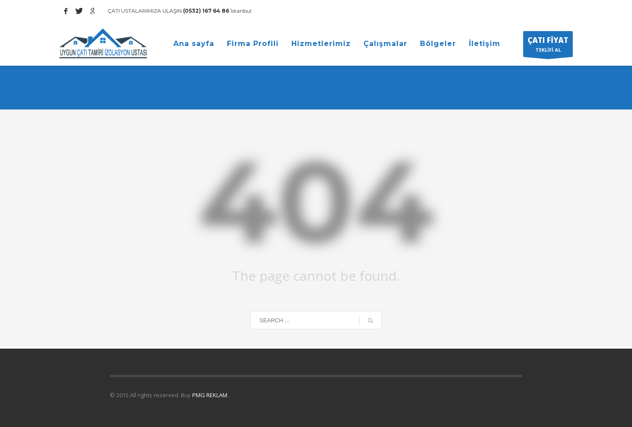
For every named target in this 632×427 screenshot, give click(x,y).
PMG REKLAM (210, 395)
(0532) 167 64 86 (205, 10)
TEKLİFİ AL (548, 46)
